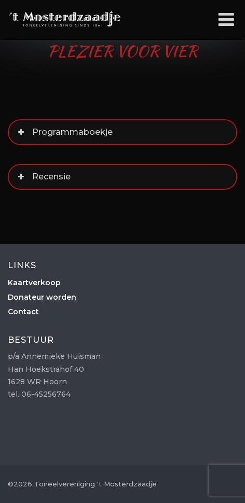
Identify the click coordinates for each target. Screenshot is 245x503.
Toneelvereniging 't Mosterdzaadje (65, 18)
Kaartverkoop (34, 282)
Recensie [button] (43, 177)
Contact (23, 311)
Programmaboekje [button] (64, 132)
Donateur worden (42, 297)
